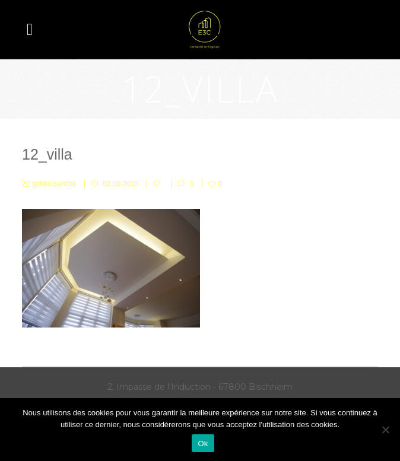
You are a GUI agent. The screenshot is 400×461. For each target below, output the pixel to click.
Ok (203, 443)
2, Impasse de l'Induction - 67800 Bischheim (200, 386)
